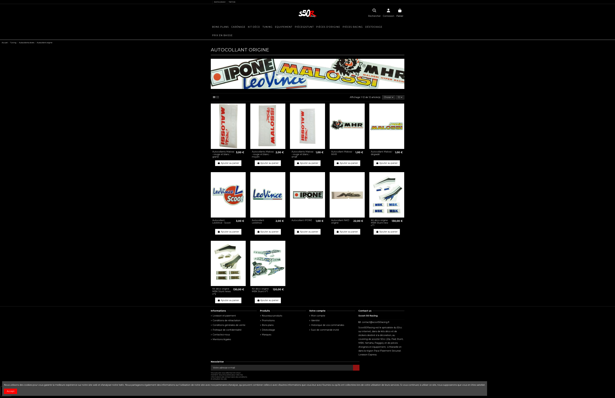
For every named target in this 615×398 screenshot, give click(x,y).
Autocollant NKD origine (340, 221)
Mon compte (318, 315)
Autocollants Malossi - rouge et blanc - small (302, 154)
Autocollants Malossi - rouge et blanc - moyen (263, 154)
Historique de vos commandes (327, 325)
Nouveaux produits (272, 315)
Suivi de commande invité (325, 329)
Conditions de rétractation (226, 320)
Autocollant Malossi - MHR (342, 153)
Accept (10, 391)
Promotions (268, 320)
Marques (266, 334)
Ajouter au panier (228, 163)
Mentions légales (222, 339)
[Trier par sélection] (388, 97)
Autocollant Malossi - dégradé (382, 153)
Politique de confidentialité (227, 329)
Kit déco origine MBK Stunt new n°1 (379, 223)
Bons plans (268, 325)
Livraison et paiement (224, 315)
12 (400, 97)
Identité (315, 320)
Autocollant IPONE (302, 220)
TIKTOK (232, 2)
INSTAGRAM (220, 2)
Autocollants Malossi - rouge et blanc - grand (223, 154)
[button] (284, 27)
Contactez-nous (221, 334)
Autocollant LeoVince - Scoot (221, 221)
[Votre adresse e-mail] (282, 368)
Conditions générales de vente (229, 325)
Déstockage (268, 329)
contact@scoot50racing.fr (375, 322)
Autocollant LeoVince (258, 221)
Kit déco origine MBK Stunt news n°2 (221, 291)
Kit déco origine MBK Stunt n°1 (260, 290)
